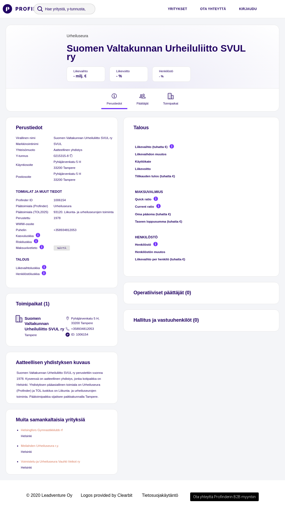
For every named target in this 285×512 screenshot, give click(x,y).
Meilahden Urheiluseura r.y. (40, 445)
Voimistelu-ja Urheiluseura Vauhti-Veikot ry (50, 461)
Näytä (61, 247)
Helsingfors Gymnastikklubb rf (42, 430)
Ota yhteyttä (213, 9)
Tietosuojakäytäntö (160, 495)
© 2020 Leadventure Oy (49, 495)
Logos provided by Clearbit (106, 495)
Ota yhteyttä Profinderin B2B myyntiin (224, 497)
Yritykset (177, 9)
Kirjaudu (248, 9)
